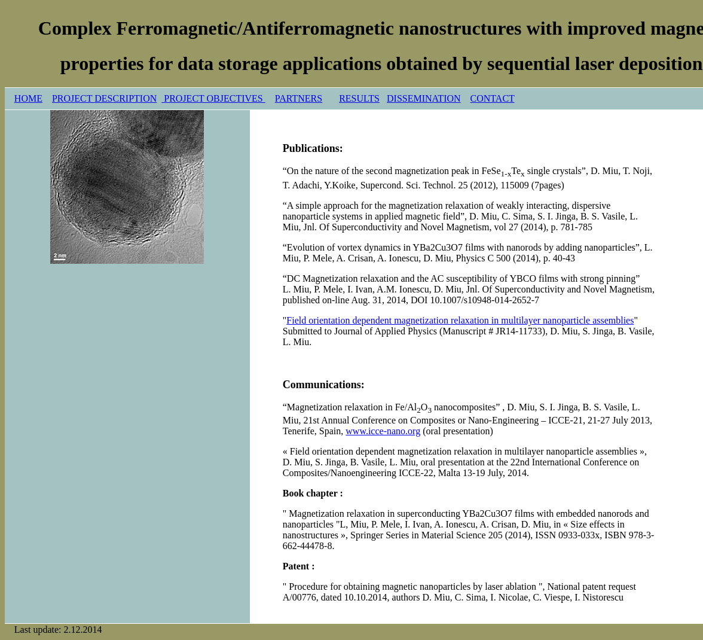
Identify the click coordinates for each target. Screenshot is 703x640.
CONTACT (492, 98)
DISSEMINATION (424, 98)
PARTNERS (298, 98)
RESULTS (359, 98)
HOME (28, 98)
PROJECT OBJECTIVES (213, 98)
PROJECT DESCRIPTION (104, 98)
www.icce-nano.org (383, 431)
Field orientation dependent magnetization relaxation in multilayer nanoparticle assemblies (460, 320)
